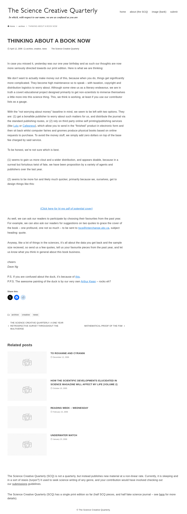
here (162, 494)
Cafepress (29, 125)
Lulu (16, 125)
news (44, 49)
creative (37, 49)
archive (29, 49)
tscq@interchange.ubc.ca (93, 228)
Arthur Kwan (88, 281)
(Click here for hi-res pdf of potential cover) (66, 208)
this (77, 276)
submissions (19, 484)
